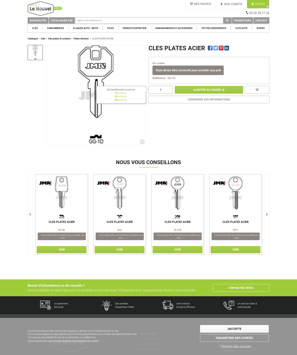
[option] (35, 52)
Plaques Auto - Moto (85, 28)
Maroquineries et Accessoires (174, 28)
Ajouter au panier (207, 90)
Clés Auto (241, 28)
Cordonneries (55, 28)
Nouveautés (38, 20)
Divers (261, 28)
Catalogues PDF (62, 20)
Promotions (242, 20)
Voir (62, 249)
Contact (261, 20)
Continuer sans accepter (235, 346)
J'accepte (234, 329)
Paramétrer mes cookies (234, 338)
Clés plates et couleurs (59, 38)
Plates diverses (81, 38)
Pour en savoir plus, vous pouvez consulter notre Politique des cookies (63, 340)
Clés (35, 28)
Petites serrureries (214, 28)
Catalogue (33, 38)
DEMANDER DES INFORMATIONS (209, 99)
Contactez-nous (241, 288)
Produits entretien (134, 28)
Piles (110, 28)
